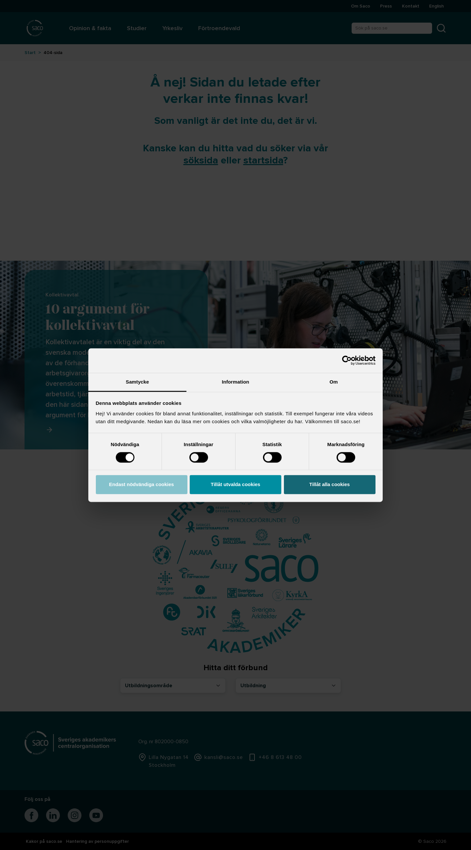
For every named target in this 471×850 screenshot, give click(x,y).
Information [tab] (235, 382)
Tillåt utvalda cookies (235, 484)
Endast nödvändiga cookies (141, 484)
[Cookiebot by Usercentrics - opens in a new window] (346, 360)
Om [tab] (333, 382)
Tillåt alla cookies (329, 484)
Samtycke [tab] (137, 382)
